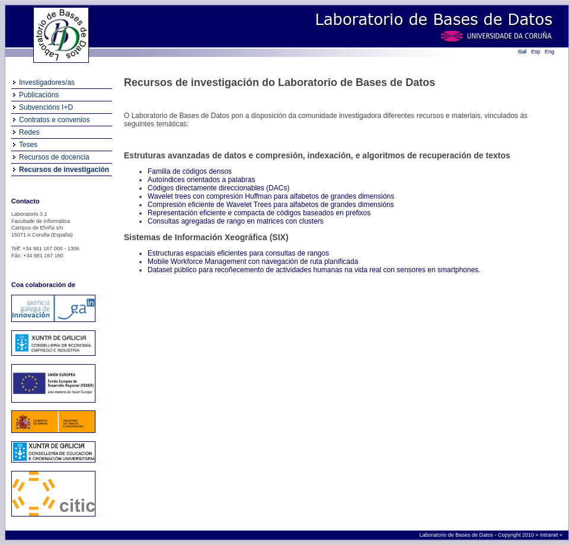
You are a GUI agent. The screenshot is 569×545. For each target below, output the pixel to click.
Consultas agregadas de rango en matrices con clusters (236, 221)
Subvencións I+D (46, 107)
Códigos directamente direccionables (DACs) (218, 188)
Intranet (550, 535)
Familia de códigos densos (190, 171)
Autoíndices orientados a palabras (201, 180)
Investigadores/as (47, 82)
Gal (522, 52)
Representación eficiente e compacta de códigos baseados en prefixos (259, 213)
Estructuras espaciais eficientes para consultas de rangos (238, 253)
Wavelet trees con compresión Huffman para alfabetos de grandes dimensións (271, 196)
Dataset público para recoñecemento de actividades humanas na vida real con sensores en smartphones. (314, 270)
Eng (549, 52)
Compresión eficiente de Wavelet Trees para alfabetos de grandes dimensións (271, 204)
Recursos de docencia (54, 157)
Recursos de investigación (64, 169)
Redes (29, 132)
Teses (28, 145)
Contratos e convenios (54, 120)
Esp (536, 52)
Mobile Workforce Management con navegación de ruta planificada (253, 261)
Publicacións (39, 95)
